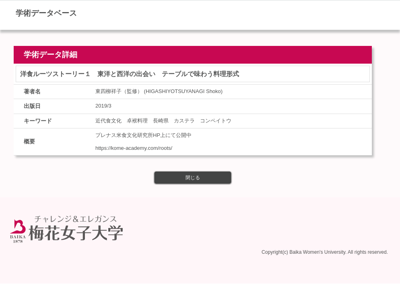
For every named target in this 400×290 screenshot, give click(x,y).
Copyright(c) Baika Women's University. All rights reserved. (325, 252)
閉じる (193, 177)
